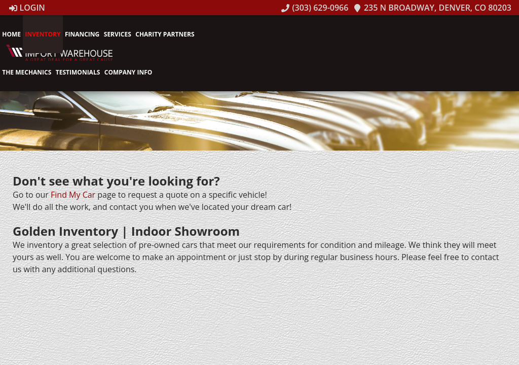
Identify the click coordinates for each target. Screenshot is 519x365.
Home (11, 34)
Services (117, 34)
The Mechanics (26, 72)
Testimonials (78, 72)
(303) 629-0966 (314, 7)
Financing (82, 34)
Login (27, 7)
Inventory (42, 34)
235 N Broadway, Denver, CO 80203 (432, 7)
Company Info (128, 72)
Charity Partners (164, 34)
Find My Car (73, 194)
